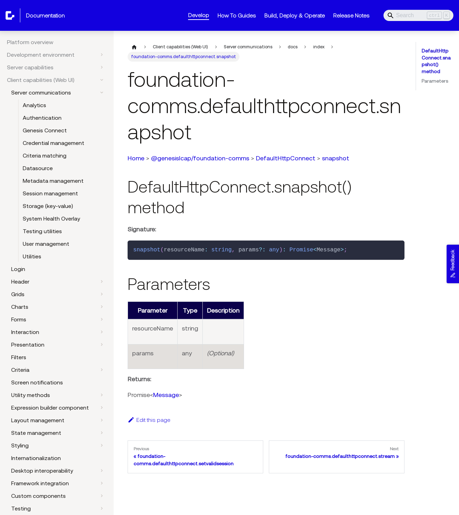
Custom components (38, 496)
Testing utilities (42, 231)
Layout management (37, 420)
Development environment (40, 54)
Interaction (25, 332)
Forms (18, 319)
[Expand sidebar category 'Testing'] (101, 508)
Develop (198, 15)
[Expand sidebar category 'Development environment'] (101, 54)
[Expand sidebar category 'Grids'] (101, 294)
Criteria (20, 370)
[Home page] (134, 47)
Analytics (34, 105)
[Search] (418, 15)
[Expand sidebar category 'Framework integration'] (101, 483)
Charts (19, 307)
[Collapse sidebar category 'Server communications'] (101, 92)
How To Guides (236, 15)
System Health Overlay (51, 218)
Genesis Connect (45, 130)
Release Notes (351, 15)
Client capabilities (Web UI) (40, 80)
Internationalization (36, 458)
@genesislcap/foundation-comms (200, 158)
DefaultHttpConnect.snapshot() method (436, 61)
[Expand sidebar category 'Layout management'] (101, 420)
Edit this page (149, 420)
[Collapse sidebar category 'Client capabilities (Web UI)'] (101, 79)
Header (20, 281)
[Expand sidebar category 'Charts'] (101, 306)
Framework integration (40, 483)
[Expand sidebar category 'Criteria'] (101, 369)
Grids (17, 294)
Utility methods (30, 395)
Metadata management (53, 181)
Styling (20, 445)
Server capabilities (30, 67)
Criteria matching (44, 155)
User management (46, 244)
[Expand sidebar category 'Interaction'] (101, 331)
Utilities (32, 256)
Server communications (41, 92)
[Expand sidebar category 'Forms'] (101, 319)
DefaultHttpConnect (285, 158)
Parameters (435, 81)
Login (18, 269)
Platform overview (30, 42)
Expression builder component (50, 407)
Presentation (27, 344)
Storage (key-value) (48, 206)
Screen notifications (37, 382)
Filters (18, 357)
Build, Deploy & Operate (294, 15)
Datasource (38, 168)
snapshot (335, 158)
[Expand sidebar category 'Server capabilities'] (101, 67)
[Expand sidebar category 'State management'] (101, 432)
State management (36, 433)
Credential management (53, 143)
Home (136, 158)
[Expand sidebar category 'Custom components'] (101, 495)
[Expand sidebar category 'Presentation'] (101, 344)
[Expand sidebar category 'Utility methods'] (101, 395)
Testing (21, 508)
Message (166, 394)
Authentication (42, 117)
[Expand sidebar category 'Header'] (101, 281)
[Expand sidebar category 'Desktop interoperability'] (101, 470)
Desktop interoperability (42, 470)
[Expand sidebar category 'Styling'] (101, 445)
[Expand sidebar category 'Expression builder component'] (101, 407)
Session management (50, 193)
